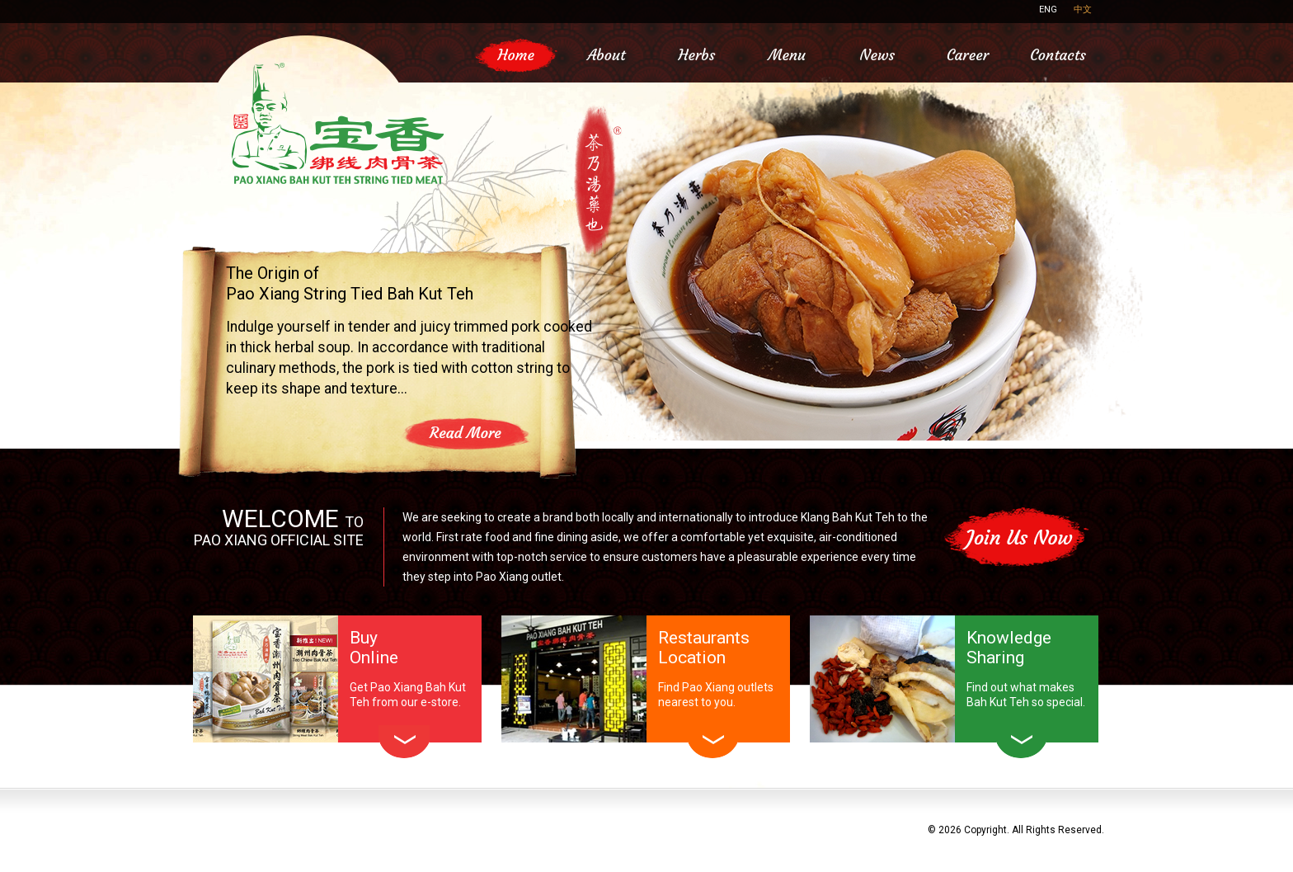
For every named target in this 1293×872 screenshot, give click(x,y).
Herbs (696, 54)
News (877, 54)
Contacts (1058, 54)
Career (968, 54)
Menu (787, 54)
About (606, 54)
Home (516, 54)
